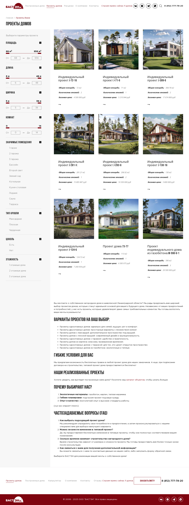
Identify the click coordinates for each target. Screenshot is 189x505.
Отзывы (98, 481)
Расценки (69, 6)
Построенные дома (35, 6)
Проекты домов (54, 6)
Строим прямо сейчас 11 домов (116, 6)
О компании (81, 6)
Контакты (94, 6)
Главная (9, 17)
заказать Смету (147, 480)
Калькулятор (54, 481)
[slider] (7, 53)
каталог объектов (135, 380)
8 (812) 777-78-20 (173, 6)
